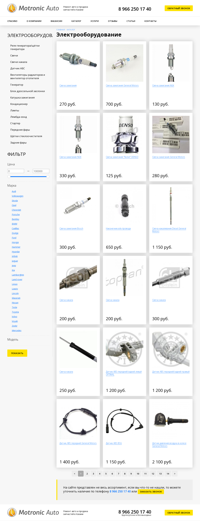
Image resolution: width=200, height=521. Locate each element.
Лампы (14, 110)
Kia (13, 270)
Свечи (14, 55)
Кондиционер (19, 104)
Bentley (15, 219)
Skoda (15, 200)
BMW (14, 223)
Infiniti (15, 256)
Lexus (15, 284)
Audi (14, 191)
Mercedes (16, 330)
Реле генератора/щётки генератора (25, 47)
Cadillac (15, 228)
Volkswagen (17, 196)
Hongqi (15, 242)
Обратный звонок (178, 8)
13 (160, 473)
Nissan (15, 302)
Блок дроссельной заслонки (27, 91)
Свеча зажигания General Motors (122, 85)
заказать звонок (151, 491)
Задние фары (18, 142)
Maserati (16, 298)
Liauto (15, 288)
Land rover (17, 279)
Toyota (15, 311)
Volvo (14, 316)
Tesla (14, 307)
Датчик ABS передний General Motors (78, 443)
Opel (14, 205)
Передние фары (20, 129)
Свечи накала (18, 62)
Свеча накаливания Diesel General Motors (169, 230)
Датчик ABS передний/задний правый (171, 371)
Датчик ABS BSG (114, 443)
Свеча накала (66, 300)
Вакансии (56, 21)
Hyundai (16, 251)
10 (138, 473)
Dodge (15, 233)
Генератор (16, 84)
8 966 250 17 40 (134, 9)
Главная (60, 29)
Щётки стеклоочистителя (26, 136)
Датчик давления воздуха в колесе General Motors (169, 444)
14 (168, 473)
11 (145, 473)
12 (153, 473)
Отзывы (112, 21)
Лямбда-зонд (18, 117)
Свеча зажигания (68, 85)
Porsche (16, 214)
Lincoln (15, 293)
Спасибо (12, 21)
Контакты (150, 21)
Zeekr (14, 325)
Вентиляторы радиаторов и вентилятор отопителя (27, 76)
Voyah (15, 321)
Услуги (95, 21)
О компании (34, 21)
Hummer (16, 247)
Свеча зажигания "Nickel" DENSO (122, 156)
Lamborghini (18, 274)
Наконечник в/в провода (118, 228)
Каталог (76, 21)
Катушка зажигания (22, 97)
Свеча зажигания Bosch (71, 228)
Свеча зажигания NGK (163, 85)
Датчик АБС (17, 68)
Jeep (14, 265)
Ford (14, 237)
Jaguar (15, 260)
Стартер (15, 123)
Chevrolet (16, 209)
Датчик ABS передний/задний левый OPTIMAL (124, 373)
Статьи (131, 21)
